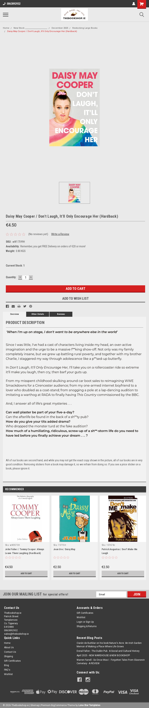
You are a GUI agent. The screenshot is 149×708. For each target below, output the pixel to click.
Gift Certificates (85, 613)
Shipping (8, 656)
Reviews (61, 314)
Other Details (37, 314)
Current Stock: (15, 265)
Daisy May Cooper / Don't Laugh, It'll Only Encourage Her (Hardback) (42, 31)
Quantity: (11, 277)
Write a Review (60, 234)
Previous (137, 489)
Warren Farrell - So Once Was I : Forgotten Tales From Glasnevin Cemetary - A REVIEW (111, 662)
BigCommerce (59, 704)
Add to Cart (26, 573)
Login (79, 622)
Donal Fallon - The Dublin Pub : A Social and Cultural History (108, 651)
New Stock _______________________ (30, 28)
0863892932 (11, 3)
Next (143, 489)
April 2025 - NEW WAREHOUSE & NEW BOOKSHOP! (103, 655)
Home (6, 28)
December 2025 (60, 28)
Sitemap (34, 704)
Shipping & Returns (87, 626)
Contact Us (10, 652)
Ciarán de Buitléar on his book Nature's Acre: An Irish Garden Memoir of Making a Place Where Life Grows (109, 645)
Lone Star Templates (89, 704)
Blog (6, 665)
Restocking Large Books (84, 28)
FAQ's (7, 669)
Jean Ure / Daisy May (64, 549)
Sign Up (90, 622)
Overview (14, 314)
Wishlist (81, 617)
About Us (9, 647)
